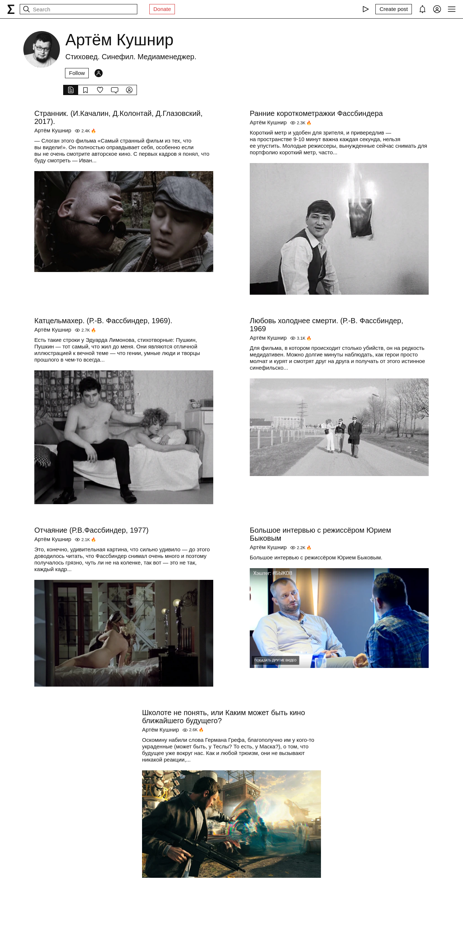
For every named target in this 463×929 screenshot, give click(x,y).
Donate (162, 9)
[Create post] (394, 9)
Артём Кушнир (52, 130)
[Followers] (98, 73)
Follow (77, 73)
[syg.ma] (11, 9)
